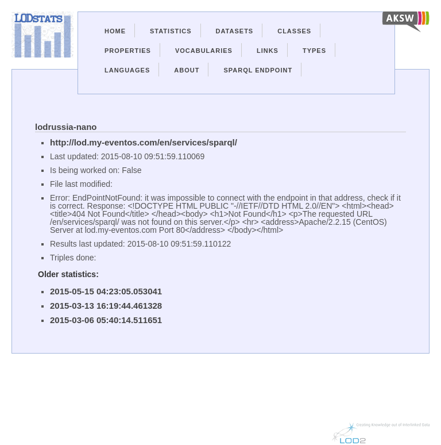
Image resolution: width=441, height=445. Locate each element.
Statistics (171, 31)
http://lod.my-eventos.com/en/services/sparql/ (143, 142)
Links (267, 50)
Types (314, 50)
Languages (127, 70)
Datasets (235, 31)
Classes (294, 31)
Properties (128, 50)
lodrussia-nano (66, 127)
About (186, 70)
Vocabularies (204, 50)
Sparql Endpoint (257, 70)
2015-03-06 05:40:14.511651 (106, 320)
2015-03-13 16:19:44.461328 (106, 305)
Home (115, 31)
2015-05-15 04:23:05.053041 (106, 291)
